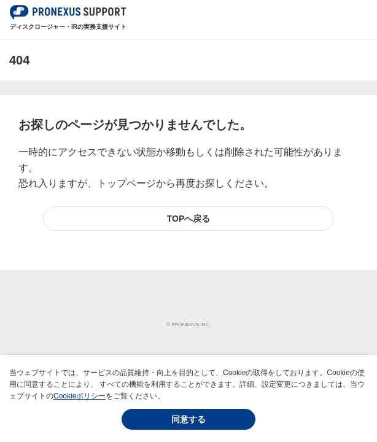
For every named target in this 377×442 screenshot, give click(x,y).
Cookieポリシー (79, 396)
